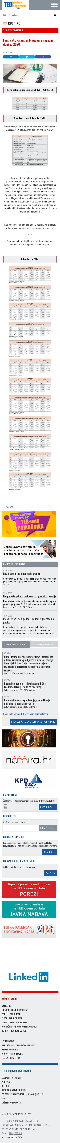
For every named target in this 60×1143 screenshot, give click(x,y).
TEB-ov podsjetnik (11, 1057)
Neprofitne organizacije (14, 1030)
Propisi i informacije (12, 1053)
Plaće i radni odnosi (12, 1018)
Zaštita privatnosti (12, 1102)
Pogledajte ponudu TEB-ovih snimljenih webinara (25, 714)
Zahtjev (50, 873)
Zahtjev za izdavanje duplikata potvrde (19, 867)
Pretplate (7, 1081)
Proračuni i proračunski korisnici (19, 1026)
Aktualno (6, 1005)
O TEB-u (5, 1086)
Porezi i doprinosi (11, 1014)
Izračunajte (47, 807)
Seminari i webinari (16, 644)
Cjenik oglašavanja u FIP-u (14, 1090)
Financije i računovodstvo (15, 1010)
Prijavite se (46, 827)
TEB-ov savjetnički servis (16, 1114)
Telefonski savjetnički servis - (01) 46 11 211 (23, 1094)
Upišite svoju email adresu (14, 822)
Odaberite (49, 852)
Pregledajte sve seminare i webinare (33, 722)
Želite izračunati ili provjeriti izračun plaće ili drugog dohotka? (29, 800)
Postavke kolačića (12, 1137)
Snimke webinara (44, 644)
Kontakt (6, 1098)
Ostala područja (10, 1049)
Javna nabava (8, 1041)
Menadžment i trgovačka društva (18, 1045)
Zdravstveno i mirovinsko (14, 1022)
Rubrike (14, 23)
